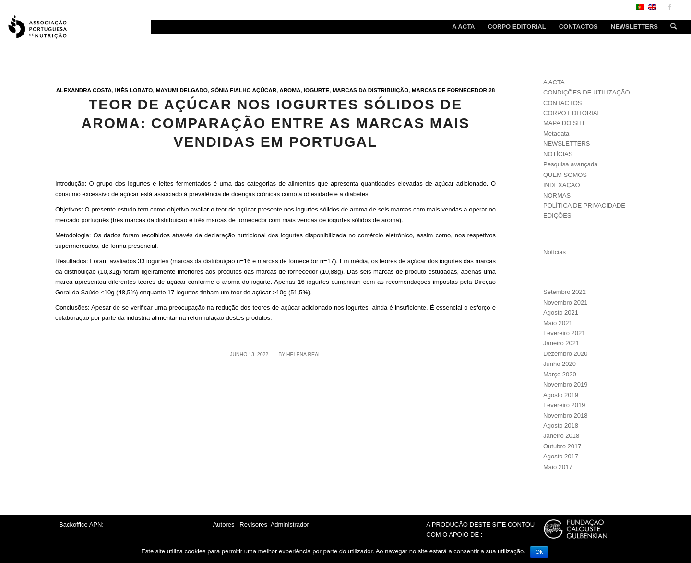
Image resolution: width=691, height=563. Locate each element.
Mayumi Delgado (182, 90)
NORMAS (557, 195)
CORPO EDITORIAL (572, 113)
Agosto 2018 (560, 425)
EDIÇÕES (557, 215)
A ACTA (554, 82)
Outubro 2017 (562, 446)
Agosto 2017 (560, 456)
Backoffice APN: (81, 524)
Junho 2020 (559, 363)
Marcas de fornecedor (449, 90)
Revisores (252, 524)
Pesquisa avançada (570, 164)
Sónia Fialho (230, 90)
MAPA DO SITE (565, 123)
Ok (539, 552)
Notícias (554, 252)
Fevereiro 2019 (564, 405)
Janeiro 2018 (561, 435)
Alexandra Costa (84, 90)
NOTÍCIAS (557, 154)
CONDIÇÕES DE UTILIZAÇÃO (586, 92)
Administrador (290, 524)
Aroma (289, 90)
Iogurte (316, 90)
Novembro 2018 (565, 415)
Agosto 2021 (560, 312)
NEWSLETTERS (566, 143)
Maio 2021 (557, 323)
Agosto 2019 (560, 395)
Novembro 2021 (565, 302)
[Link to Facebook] (669, 7)
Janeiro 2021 (561, 343)
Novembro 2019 (565, 384)
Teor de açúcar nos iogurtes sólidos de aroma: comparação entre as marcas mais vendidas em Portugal (275, 123)
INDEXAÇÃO (561, 184)
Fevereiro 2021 (564, 333)
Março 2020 (559, 374)
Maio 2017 (557, 466)
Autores (224, 524)
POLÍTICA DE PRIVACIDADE (584, 205)
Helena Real (303, 354)
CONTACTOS (562, 102)
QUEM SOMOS (565, 174)
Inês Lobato (134, 90)
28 (491, 90)
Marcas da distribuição (371, 90)
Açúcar (264, 90)
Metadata (556, 133)
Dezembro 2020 (565, 353)
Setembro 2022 (564, 291)
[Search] (670, 27)
